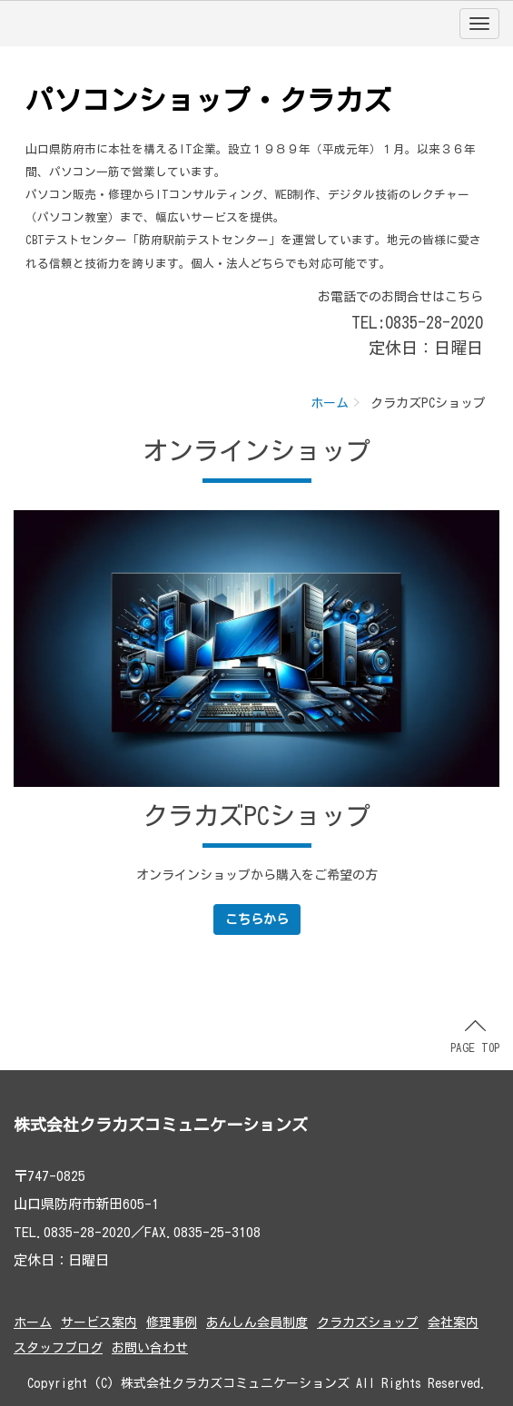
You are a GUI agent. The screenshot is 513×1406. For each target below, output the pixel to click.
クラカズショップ (368, 1322)
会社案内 (453, 1322)
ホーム (330, 403)
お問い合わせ (150, 1348)
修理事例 (171, 1322)
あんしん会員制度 (257, 1322)
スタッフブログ (58, 1348)
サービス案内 (99, 1322)
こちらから (257, 919)
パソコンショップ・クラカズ (208, 100)
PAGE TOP (474, 1037)
